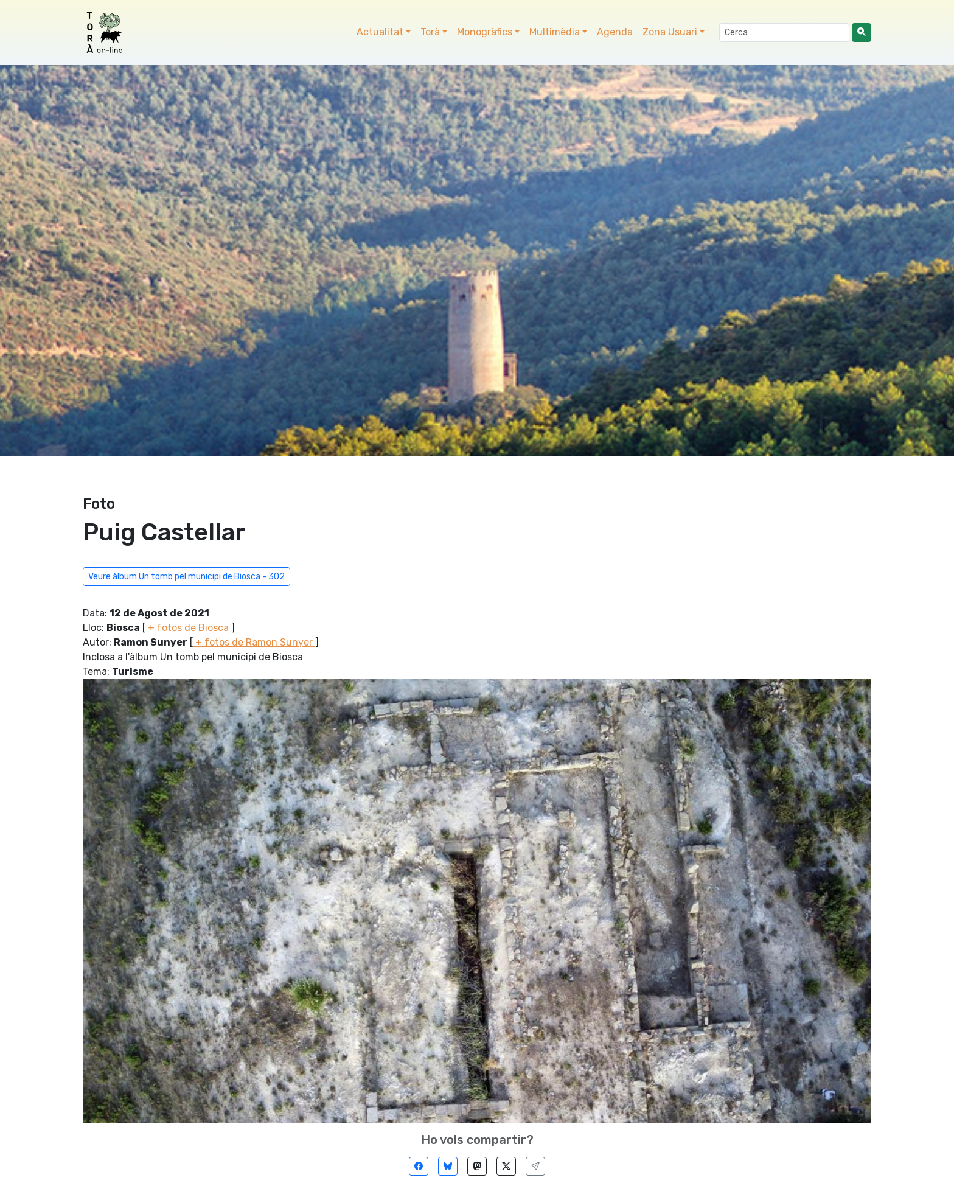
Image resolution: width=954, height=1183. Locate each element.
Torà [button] (430, 32)
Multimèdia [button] (554, 32)
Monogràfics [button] (484, 32)
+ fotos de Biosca (188, 627)
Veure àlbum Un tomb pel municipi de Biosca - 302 (186, 576)
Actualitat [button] (380, 32)
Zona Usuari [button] (669, 32)
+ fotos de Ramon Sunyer (254, 642)
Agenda (615, 32)
